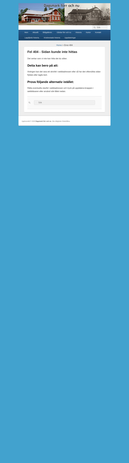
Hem (26, 32)
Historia (79, 32)
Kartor (88, 32)
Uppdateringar (70, 38)
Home (59, 45)
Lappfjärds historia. (32, 38)
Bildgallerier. (47, 32)
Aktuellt (35, 32)
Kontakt (98, 32)
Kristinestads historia (52, 38)
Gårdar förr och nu (64, 32)
